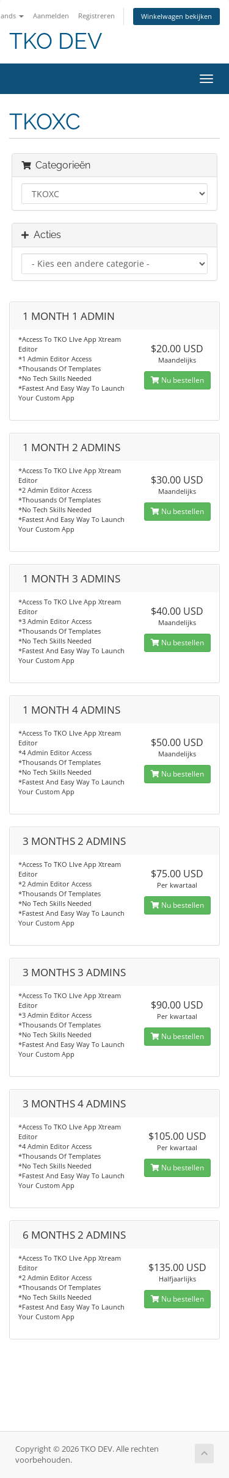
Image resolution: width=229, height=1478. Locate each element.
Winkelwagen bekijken (176, 16)
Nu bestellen (177, 380)
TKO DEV (55, 41)
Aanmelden (51, 15)
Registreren (96, 15)
